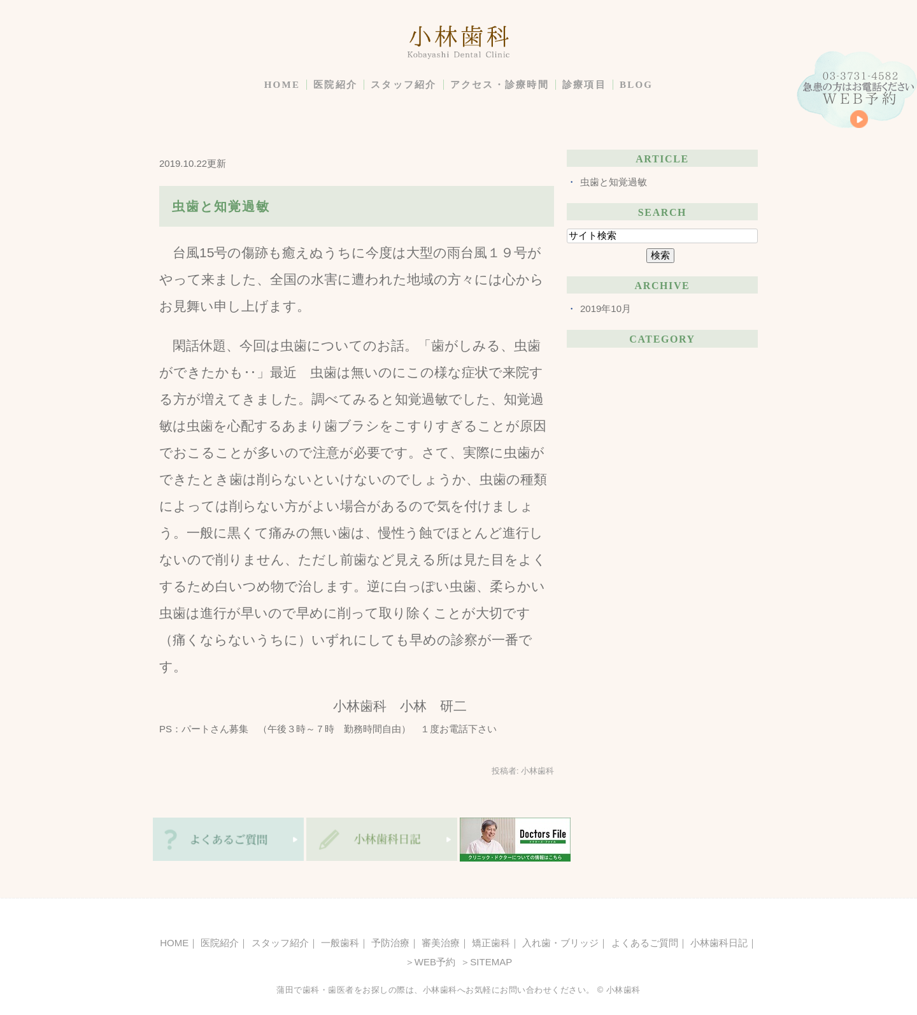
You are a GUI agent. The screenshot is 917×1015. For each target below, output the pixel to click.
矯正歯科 (491, 942)
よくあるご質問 (644, 942)
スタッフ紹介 (404, 85)
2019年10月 (605, 308)
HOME (282, 85)
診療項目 (584, 85)
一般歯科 (340, 942)
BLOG (636, 85)
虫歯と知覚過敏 (221, 206)
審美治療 (441, 942)
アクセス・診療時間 (499, 85)
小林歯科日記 (719, 942)
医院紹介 (335, 85)
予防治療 (390, 942)
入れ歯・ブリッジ (560, 942)
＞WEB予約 (430, 961)
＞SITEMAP (485, 961)
